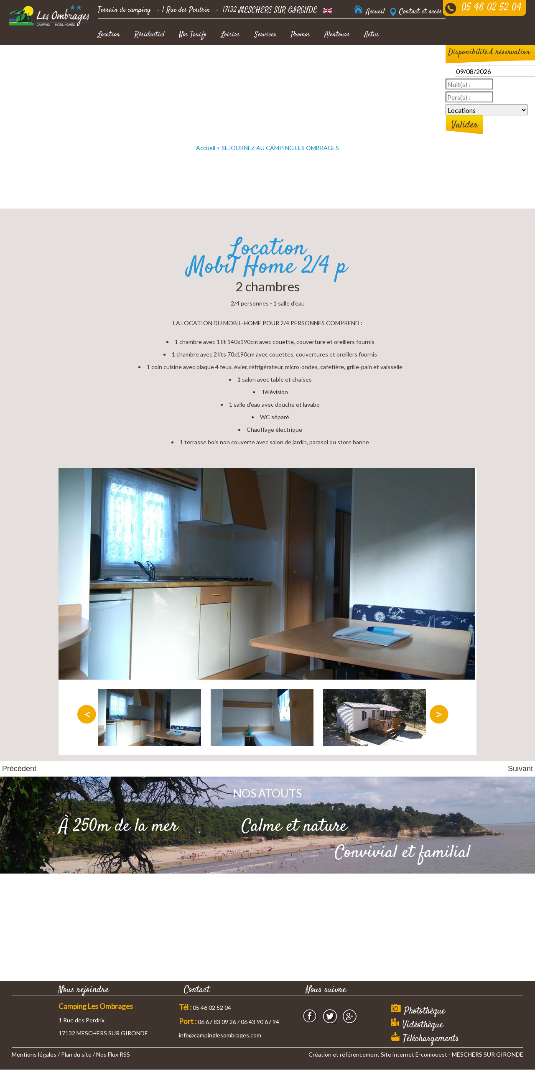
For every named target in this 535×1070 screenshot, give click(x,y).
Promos (300, 35)
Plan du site (76, 1054)
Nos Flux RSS (113, 1054)
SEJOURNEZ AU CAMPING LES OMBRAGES (280, 147)
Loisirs (230, 35)
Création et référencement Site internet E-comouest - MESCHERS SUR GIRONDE (415, 1054)
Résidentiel (150, 35)
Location (109, 35)
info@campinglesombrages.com (220, 1035)
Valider (464, 125)
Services (265, 35)
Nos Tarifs (192, 35)
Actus (371, 35)
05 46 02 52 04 (491, 7)
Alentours (337, 35)
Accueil (205, 147)
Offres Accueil (116, 56)
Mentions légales (34, 1054)
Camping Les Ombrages (96, 1006)
